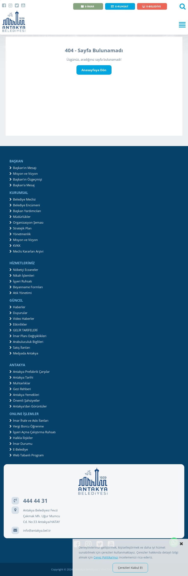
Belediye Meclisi (22, 199)
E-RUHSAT (119, 6)
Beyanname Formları (26, 287)
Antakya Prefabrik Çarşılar (29, 371)
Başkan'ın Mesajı (22, 168)
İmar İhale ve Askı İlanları (28, 420)
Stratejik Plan (20, 228)
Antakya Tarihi (21, 377)
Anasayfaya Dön (93, 70)
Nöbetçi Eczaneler (23, 270)
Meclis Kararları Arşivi (26, 251)
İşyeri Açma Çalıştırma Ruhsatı (32, 432)
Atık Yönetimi (20, 293)
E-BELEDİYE (151, 6)
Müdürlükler (20, 217)
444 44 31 (35, 500)
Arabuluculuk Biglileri (26, 342)
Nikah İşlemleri (21, 275)
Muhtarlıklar (19, 383)
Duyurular (18, 313)
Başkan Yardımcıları (25, 211)
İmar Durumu (20, 443)
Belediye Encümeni (24, 205)
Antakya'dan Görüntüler (28, 406)
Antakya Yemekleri (24, 395)
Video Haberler (21, 318)
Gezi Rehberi (20, 389)
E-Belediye (18, 449)
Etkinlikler (18, 324)
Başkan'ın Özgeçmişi (25, 179)
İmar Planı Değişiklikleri (27, 336)
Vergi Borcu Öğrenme (26, 426)
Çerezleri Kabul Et (130, 568)
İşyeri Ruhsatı (20, 281)
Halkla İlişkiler (21, 438)
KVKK (14, 245)
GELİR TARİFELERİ (23, 330)
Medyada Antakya (23, 353)
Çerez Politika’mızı (106, 557)
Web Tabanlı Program (26, 455)
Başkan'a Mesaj (22, 185)
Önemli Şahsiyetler (24, 400)
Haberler (17, 307)
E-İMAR (87, 6)
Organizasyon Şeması (26, 222)
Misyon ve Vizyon (23, 173)
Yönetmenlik (20, 234)
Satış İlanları (19, 347)
